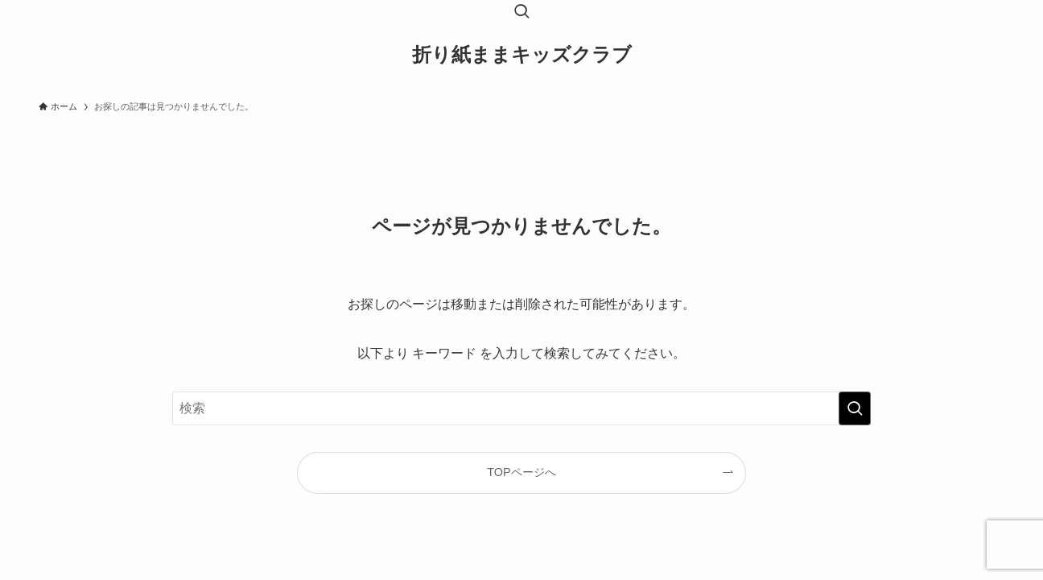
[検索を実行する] (855, 408)
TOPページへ (521, 472)
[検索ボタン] (521, 13)
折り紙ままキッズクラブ (522, 54)
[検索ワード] (521, 408)
